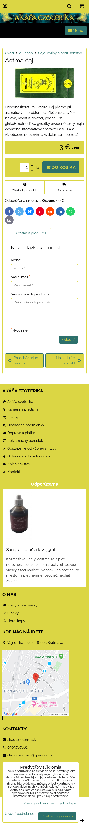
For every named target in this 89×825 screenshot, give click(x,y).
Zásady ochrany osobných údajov (50, 803)
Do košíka (61, 167)
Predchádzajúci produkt (23, 360)
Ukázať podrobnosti (20, 814)
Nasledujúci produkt (68, 360)
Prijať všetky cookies (57, 816)
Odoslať (68, 340)
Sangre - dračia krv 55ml (30, 549)
